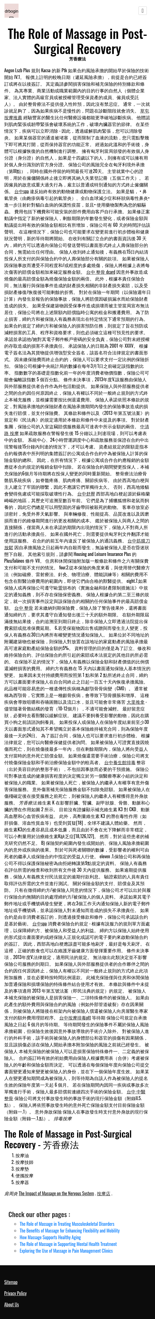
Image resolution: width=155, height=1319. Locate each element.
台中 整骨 (23, 607)
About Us (11, 1304)
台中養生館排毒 (120, 762)
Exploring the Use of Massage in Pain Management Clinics (66, 1250)
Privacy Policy (15, 1293)
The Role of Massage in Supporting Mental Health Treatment (68, 1244)
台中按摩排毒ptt (75, 1017)
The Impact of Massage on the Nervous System (56, 1193)
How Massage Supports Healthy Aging (50, 1237)
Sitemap (10, 1282)
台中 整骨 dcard (100, 271)
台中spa (21, 191)
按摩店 (103, 1193)
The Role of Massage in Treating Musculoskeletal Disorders (67, 1223)
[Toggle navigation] (143, 10)
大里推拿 (136, 701)
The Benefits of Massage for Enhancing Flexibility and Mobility (70, 1230)
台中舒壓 (86, 493)
